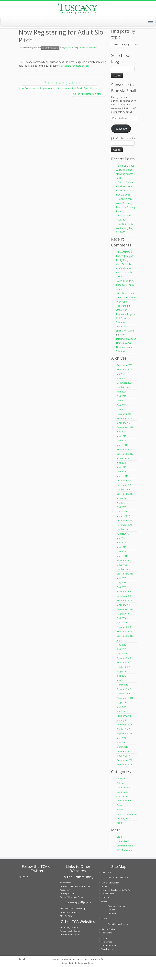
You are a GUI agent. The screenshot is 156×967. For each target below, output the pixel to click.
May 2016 (121, 547)
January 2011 (123, 720)
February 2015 (124, 591)
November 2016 (124, 524)
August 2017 (123, 498)
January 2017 (123, 515)
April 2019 (121, 440)
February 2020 (124, 413)
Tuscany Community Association (74, 959)
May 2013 (121, 644)
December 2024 (124, 382)
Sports (104, 918)
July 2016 (121, 538)
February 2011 (124, 715)
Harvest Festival (108, 929)
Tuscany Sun (106, 932)
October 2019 (123, 422)
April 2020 (121, 409)
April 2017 (121, 507)
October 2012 (123, 666)
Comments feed (125, 845)
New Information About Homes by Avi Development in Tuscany (126, 343)
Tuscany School (67, 893)
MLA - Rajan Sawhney (69, 912)
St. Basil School (66, 882)
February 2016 (124, 560)
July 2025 (121, 373)
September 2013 (125, 635)
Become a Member (116, 906)
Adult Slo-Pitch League (118, 924)
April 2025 (121, 378)
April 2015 (121, 587)
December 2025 (124, 365)
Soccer (120, 809)
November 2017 (124, 484)
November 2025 (124, 369)
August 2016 (123, 533)
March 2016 (122, 555)
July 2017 (121, 502)
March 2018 (122, 476)
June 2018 (121, 462)
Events (120, 805)
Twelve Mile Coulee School (72, 897)
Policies (111, 909)
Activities (121, 778)
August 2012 (123, 671)
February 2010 (124, 751)
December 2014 (124, 595)
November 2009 (124, 764)
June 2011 (121, 706)
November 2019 (124, 418)
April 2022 (121, 400)
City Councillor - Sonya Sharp (72, 908)
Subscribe (121, 128)
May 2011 (121, 711)
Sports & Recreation (50, 48)
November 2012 (124, 662)
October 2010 (123, 729)
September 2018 (125, 453)
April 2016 (121, 551)
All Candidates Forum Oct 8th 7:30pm (124, 272)
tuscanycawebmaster (88, 47)
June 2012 (121, 675)
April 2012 (121, 680)
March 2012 (122, 684)
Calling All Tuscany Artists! (88, 93)
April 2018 (121, 471)
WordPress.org (124, 850)
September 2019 (125, 427)
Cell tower (122, 783)
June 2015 (121, 578)
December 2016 (124, 520)
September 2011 (125, 698)
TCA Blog (105, 897)
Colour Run (106, 872)
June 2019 (121, 431)
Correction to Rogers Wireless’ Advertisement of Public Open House (59, 88)
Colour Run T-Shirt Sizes (118, 877)
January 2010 (123, 755)
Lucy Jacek (122, 280)
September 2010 (125, 733)
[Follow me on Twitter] (25, 959)
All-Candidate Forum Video (125, 285)
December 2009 (124, 760)
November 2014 (124, 600)
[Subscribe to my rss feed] (21, 959)
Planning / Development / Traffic (115, 890)
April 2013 (121, 649)
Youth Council (107, 893)
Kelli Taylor (122, 293)
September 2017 (125, 493)
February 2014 (124, 626)
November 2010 (124, 724)
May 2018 (121, 467)
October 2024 (123, 387)
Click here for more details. (75, 65)
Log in (120, 836)
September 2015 (125, 573)
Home (104, 886)
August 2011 (123, 702)
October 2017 (123, 489)
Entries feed (123, 841)
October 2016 (123, 529)
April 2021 (121, 405)
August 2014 (123, 613)
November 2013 (124, 631)
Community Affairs (126, 787)
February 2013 (124, 658)
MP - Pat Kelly (66, 916)
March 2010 (122, 746)
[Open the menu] (150, 21)
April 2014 (121, 618)
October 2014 (123, 604)
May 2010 (121, 742)
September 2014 (125, 609)
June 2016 (121, 542)
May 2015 (121, 582)
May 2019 (121, 436)
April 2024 (121, 391)
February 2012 (124, 689)
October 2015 (123, 569)
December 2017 (124, 480)
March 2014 (122, 622)
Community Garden (69, 927)
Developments (124, 800)
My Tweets (23, 876)
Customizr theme (85, 963)
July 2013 (121, 640)
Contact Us (112, 913)
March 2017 (122, 511)
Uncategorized (124, 818)
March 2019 (122, 444)
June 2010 (121, 737)
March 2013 (122, 653)
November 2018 (124, 449)
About (104, 901)
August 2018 (123, 458)
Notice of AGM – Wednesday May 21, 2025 (125, 228)
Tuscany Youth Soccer (70, 934)
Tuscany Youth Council (70, 931)
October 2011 (123, 693)
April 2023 (121, 396)
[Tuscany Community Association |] (78, 8)
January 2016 (123, 564)
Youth (120, 822)
